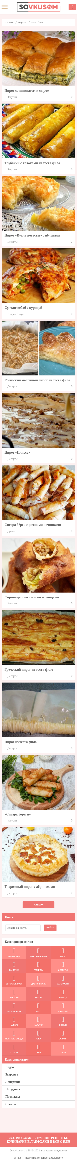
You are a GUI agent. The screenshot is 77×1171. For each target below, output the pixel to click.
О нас (17, 1157)
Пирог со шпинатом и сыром (26, 90)
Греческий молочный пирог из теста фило (37, 380)
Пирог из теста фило (20, 742)
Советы (10, 1104)
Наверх (39, 904)
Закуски (12, 97)
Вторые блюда (15, 314)
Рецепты (22, 22)
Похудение (12, 1089)
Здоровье (11, 1074)
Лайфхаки (12, 1082)
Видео (9, 1067)
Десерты (12, 241)
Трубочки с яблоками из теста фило (32, 163)
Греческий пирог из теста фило (28, 669)
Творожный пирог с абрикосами (29, 887)
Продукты (12, 1096)
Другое (11, 531)
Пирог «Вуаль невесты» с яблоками (32, 235)
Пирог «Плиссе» (17, 452)
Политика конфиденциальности (44, 1157)
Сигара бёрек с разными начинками (32, 525)
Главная (9, 22)
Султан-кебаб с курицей (23, 308)
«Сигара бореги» (17, 814)
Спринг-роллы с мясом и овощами (31, 597)
